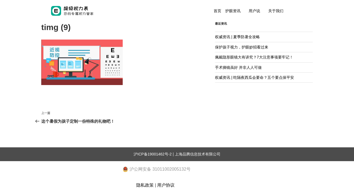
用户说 (254, 11)
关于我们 (275, 11)
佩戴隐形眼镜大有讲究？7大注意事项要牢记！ (254, 57)
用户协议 (166, 185)
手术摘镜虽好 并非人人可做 (238, 67)
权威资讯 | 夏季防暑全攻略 (237, 37)
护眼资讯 (233, 11)
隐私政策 (145, 185)
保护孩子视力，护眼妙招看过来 (241, 47)
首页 (217, 11)
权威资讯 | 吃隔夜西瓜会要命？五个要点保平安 (254, 77)
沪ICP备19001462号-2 (153, 154)
